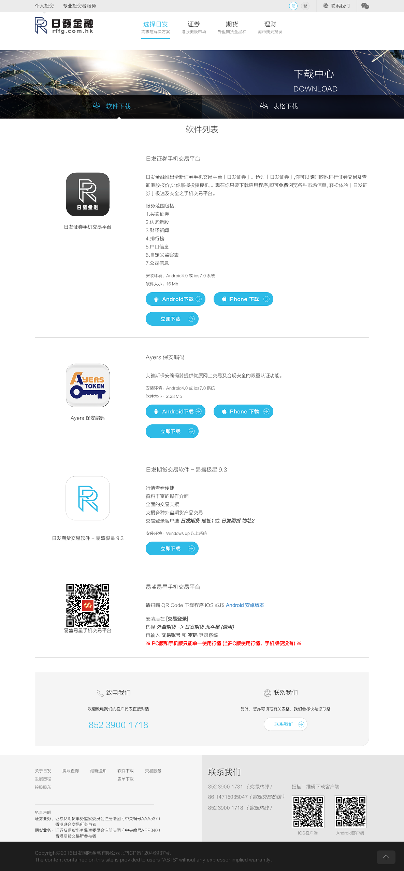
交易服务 (153, 770)
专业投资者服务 (79, 6)
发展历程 (43, 779)
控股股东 (43, 787)
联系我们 (340, 6)
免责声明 (43, 812)
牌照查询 (70, 770)
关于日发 (43, 770)
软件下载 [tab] (118, 106)
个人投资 (44, 6)
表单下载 (125, 779)
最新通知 (98, 770)
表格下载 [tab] (285, 106)
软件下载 (125, 770)
